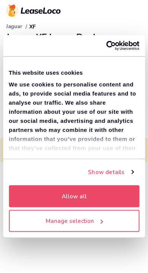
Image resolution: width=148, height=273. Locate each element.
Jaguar (14, 26)
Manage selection (74, 221)
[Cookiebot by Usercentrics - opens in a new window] (106, 46)
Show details (106, 172)
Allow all (74, 196)
